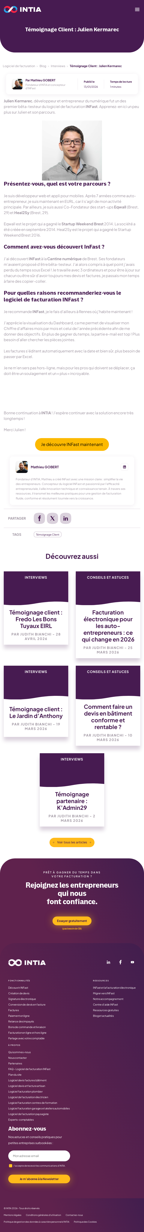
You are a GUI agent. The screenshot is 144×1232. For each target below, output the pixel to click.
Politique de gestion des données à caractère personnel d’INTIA (36, 1222)
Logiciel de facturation (19, 66)
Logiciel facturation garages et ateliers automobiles (39, 1108)
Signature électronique (22, 998)
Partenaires (15, 1063)
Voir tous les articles (72, 842)
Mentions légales (12, 1215)
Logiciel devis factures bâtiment (27, 1080)
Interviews (58, 66)
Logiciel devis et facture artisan (26, 1085)
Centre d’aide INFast (105, 1004)
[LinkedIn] (108, 963)
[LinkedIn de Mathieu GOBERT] (124, 467)
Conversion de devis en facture (27, 1004)
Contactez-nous (74, 1215)
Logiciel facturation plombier (25, 1091)
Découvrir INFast (18, 987)
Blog (43, 66)
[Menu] (137, 9)
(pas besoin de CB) (72, 928)
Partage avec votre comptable (26, 1038)
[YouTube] (132, 963)
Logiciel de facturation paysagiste (28, 1114)
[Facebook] (120, 963)
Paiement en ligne (19, 1015)
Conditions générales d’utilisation (43, 1215)
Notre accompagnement (108, 998)
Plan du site (15, 1074)
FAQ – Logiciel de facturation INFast (29, 1069)
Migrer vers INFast (103, 993)
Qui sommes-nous (19, 1052)
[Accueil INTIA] (27, 962)
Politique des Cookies (85, 1222)
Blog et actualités (103, 1015)
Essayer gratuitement (72, 921)
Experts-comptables (21, 1119)
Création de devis (18, 993)
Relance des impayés (21, 1021)
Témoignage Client (47, 534)
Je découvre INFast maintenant (72, 444)
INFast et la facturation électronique (114, 987)
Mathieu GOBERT (43, 80)
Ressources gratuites (105, 1010)
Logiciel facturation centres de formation (32, 1102)
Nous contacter (17, 1057)
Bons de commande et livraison (27, 1027)
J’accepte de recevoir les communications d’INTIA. (39, 1165)
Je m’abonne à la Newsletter (39, 1179)
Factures (13, 1010)
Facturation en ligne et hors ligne (27, 1032)
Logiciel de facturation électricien (28, 1097)
